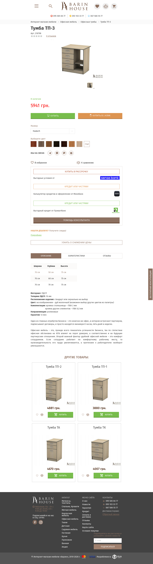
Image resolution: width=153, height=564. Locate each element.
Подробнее (36, 235)
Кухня (64, 536)
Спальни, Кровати (70, 506)
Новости (86, 504)
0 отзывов (51, 36)
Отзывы (86, 520)
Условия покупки (90, 531)
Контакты (86, 524)
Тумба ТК (99, 427)
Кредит (85, 511)
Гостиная (66, 533)
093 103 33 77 (112, 504)
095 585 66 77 (112, 501)
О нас (85, 501)
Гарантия (86, 508)
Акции (65, 547)
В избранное (41, 163)
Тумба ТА (53, 427)
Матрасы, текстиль (66, 502)
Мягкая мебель (69, 510)
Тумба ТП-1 (99, 366)
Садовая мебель (70, 529)
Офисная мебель (70, 519)
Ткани (64, 522)
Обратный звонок (111, 514)
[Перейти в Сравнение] (105, 6)
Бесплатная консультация (150, 284)
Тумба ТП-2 (53, 366)
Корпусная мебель (67, 514)
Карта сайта (88, 527)
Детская (66, 526)
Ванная (65, 543)
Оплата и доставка (86, 516)
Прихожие (67, 540)
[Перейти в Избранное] (97, 6)
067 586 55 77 (112, 508)
